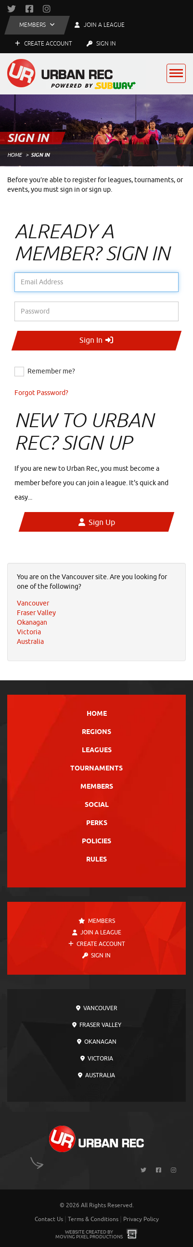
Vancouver (96, 1008)
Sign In (101, 43)
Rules (96, 859)
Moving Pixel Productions (89, 1237)
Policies (96, 841)
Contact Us (49, 1219)
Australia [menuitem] (30, 642)
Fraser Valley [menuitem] (36, 613)
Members (96, 787)
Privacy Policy (141, 1219)
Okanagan (96, 1042)
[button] (37, 25)
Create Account (43, 43)
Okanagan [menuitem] (32, 622)
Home (14, 155)
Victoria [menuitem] (29, 632)
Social (97, 805)
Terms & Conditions (93, 1219)
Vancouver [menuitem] (33, 603)
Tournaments (96, 768)
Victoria (96, 1058)
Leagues (97, 750)
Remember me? (51, 371)
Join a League (96, 932)
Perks (96, 823)
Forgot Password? (41, 393)
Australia (96, 1075)
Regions (96, 732)
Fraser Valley (96, 1025)
